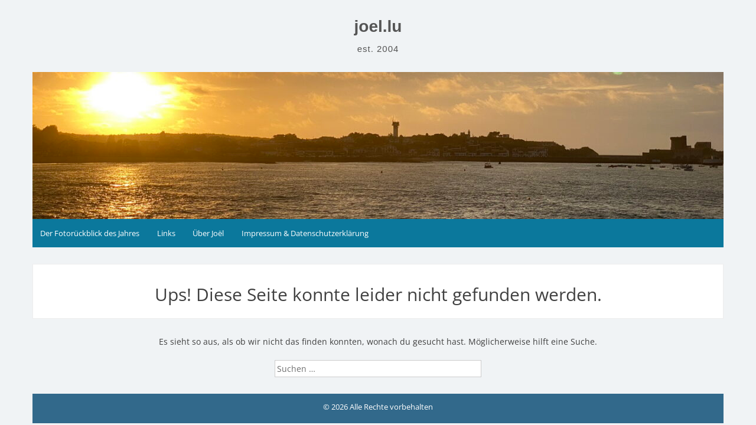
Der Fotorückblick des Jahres (89, 233)
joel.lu (378, 26)
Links (166, 233)
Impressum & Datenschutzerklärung (305, 233)
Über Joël (208, 233)
